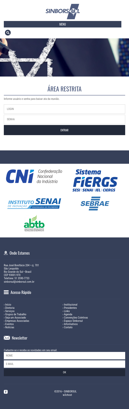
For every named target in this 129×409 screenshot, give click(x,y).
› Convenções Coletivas (75, 317)
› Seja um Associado (15, 317)
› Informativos (70, 324)
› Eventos (9, 324)
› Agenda (67, 314)
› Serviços (9, 311)
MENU (62, 24)
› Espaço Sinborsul (73, 321)
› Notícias (9, 327)
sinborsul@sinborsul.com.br (19, 281)
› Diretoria (9, 308)
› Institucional (70, 304)
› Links (66, 311)
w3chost (67, 395)
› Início (7, 304)
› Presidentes (70, 308)
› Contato (68, 327)
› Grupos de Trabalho (15, 314)
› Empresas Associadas (16, 321)
